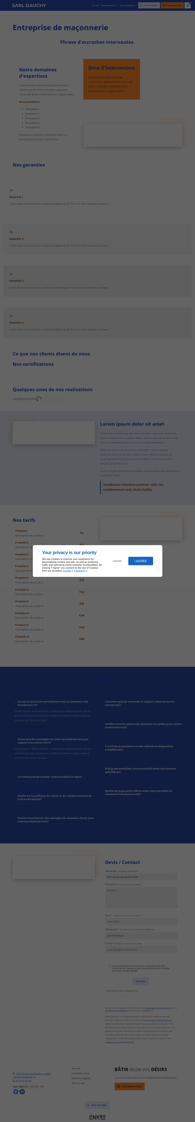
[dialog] (97, 561)
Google (67, 570)
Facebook (79, 570)
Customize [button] (117, 561)
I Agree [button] (141, 561)
